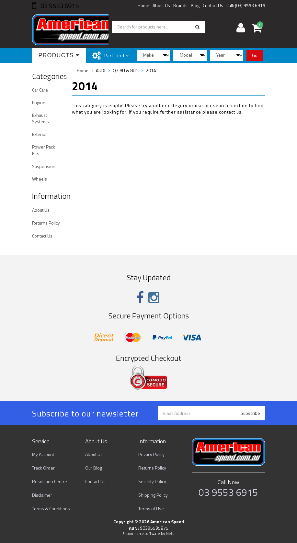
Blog (195, 5)
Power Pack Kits (43, 150)
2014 (151, 70)
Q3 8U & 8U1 (125, 70)
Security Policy (152, 481)
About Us (161, 5)
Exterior (39, 134)
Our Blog (93, 467)
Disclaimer (42, 495)
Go (254, 55)
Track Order (43, 467)
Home (143, 5)
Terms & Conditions (51, 508)
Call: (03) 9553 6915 (245, 5)
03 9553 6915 (59, 6)
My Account (43, 454)
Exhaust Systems (40, 118)
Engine (38, 102)
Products (59, 55)
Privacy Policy (151, 454)
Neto (170, 533)
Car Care (40, 89)
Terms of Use (151, 508)
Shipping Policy (153, 495)
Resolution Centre (49, 481)
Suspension (43, 166)
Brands (180, 5)
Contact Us (213, 5)
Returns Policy (46, 222)
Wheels (39, 178)
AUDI (100, 70)
